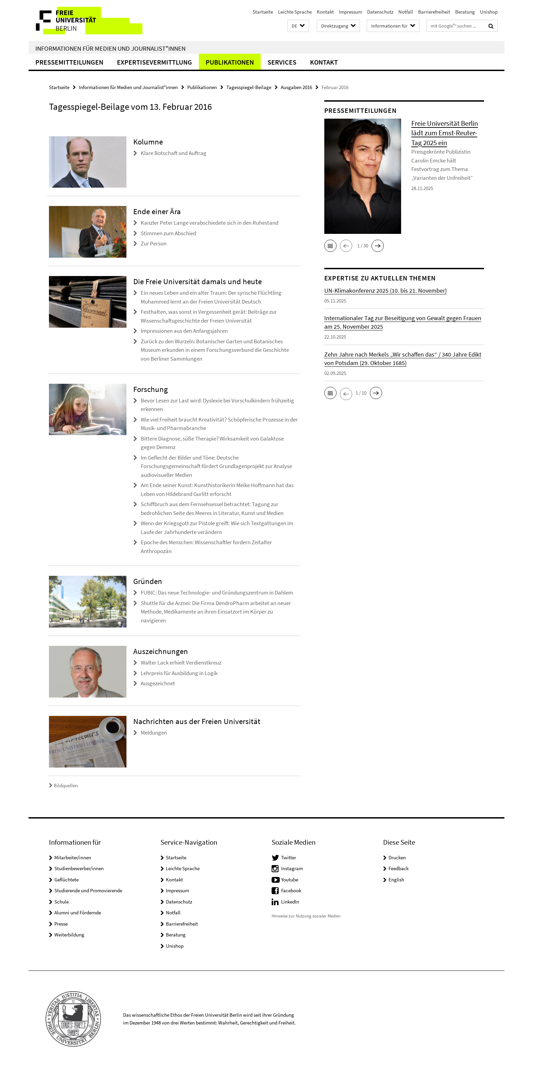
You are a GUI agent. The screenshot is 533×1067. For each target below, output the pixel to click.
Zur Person (154, 243)
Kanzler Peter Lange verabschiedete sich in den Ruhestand (209, 222)
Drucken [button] (397, 857)
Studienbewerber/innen (79, 868)
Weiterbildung (69, 934)
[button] (298, 26)
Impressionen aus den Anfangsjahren (184, 330)
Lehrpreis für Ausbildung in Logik (179, 673)
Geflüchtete (66, 879)
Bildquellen (63, 785)
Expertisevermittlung (154, 62)
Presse (61, 923)
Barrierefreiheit (434, 11)
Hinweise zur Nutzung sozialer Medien (306, 916)
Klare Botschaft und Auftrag (173, 153)
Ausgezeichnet (158, 683)
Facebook (291, 890)
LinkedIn (290, 901)
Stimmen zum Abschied (168, 233)
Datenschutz (380, 11)
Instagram (292, 868)
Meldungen (154, 732)
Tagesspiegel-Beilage (248, 87)
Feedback (399, 868)
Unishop (489, 11)
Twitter (288, 857)
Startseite (263, 11)
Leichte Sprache (295, 11)
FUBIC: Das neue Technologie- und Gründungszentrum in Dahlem (217, 592)
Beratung (465, 11)
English (396, 879)
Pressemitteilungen (69, 62)
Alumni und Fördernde (77, 912)
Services (282, 62)
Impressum (350, 11)
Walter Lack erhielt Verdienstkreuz (181, 662)
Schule (61, 901)
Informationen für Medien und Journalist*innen (110, 48)
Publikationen (230, 62)
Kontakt (325, 11)
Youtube (289, 879)
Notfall (405, 11)
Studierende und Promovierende (88, 890)
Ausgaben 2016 (296, 87)
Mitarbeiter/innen (72, 857)
